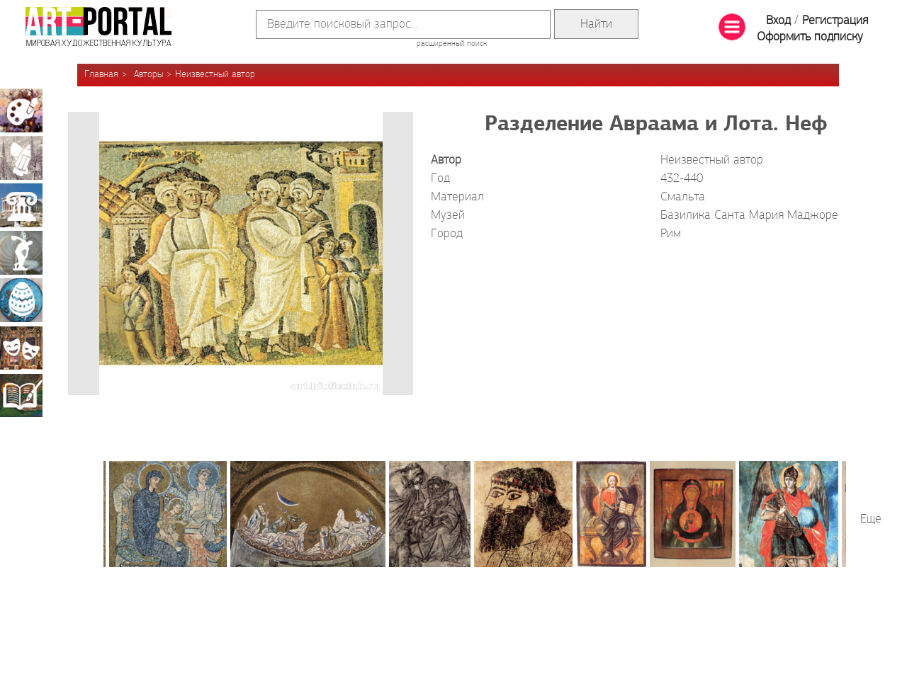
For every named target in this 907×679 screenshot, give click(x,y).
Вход (778, 21)
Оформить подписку (810, 37)
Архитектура (21, 205)
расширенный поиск (452, 44)
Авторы (148, 74)
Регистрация (835, 21)
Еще (870, 519)
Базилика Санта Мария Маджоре (749, 215)
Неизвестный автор (215, 74)
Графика (21, 158)
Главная (101, 74)
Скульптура (21, 253)
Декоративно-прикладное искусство (21, 300)
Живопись (21, 110)
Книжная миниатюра (21, 395)
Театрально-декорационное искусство (21, 348)
